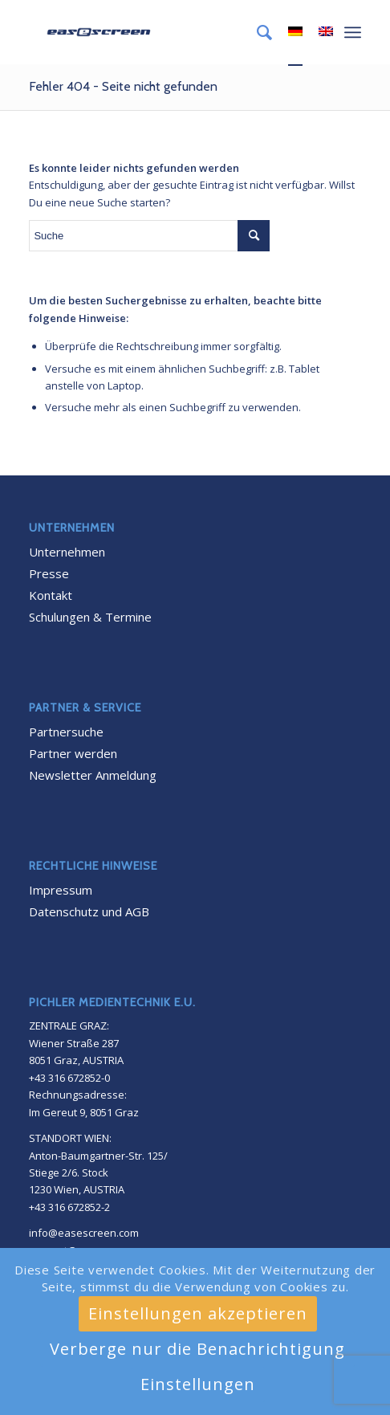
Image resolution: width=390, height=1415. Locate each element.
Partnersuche (66, 732)
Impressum (60, 890)
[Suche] (256, 32)
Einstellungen (197, 1384)
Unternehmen (67, 552)
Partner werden (73, 753)
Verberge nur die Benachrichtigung (197, 1349)
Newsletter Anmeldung (92, 775)
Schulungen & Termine (90, 617)
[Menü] (352, 32)
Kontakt (50, 595)
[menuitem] (256, 32)
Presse (49, 573)
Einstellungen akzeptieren (197, 1313)
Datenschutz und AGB (89, 911)
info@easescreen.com (84, 1232)
